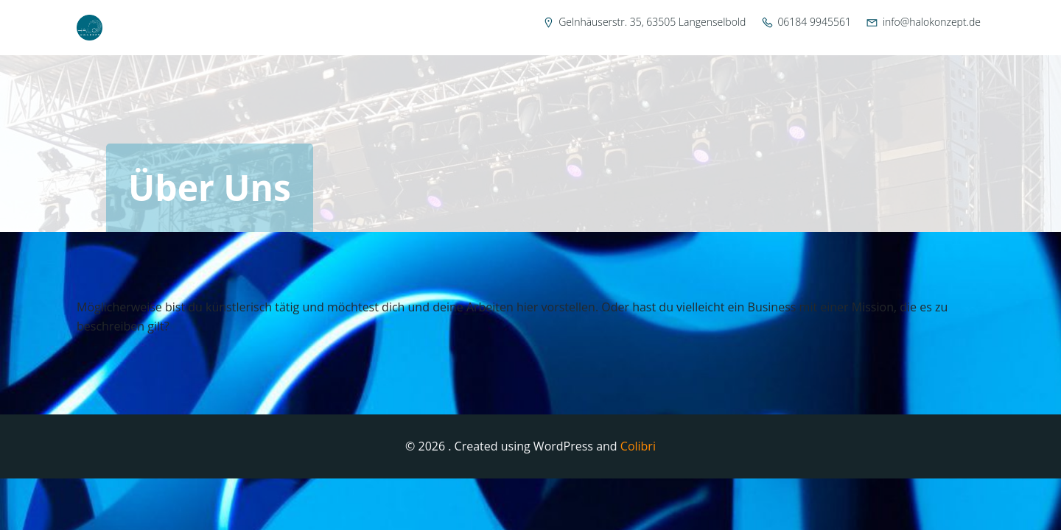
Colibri (638, 446)
